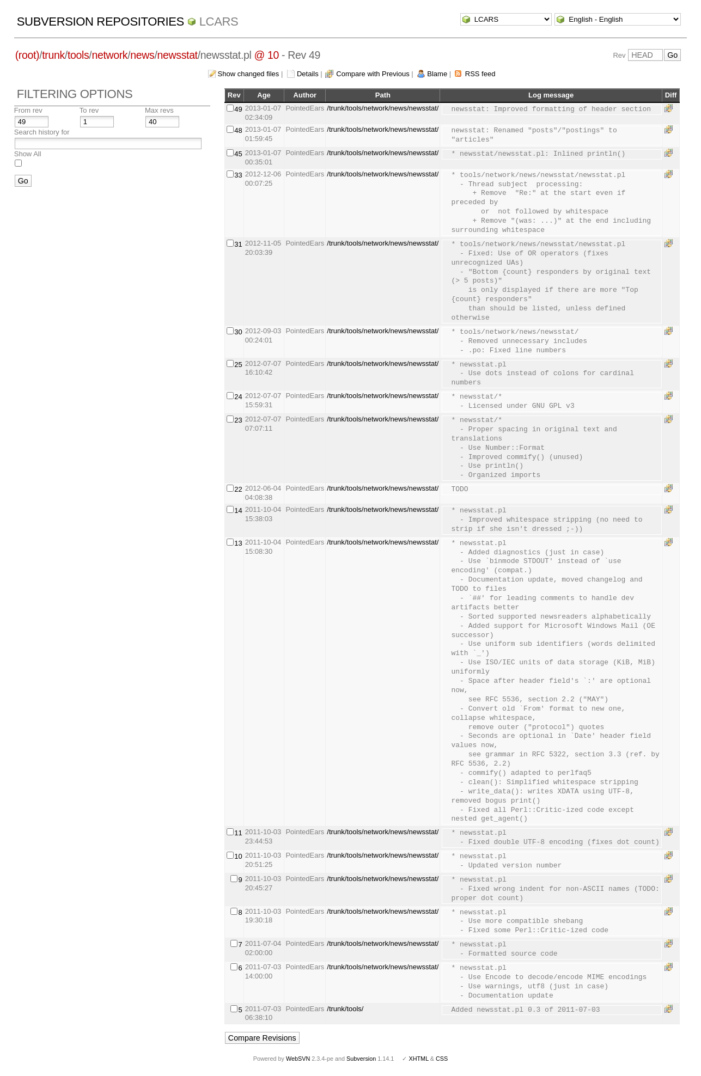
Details (308, 74)
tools (78, 55)
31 (238, 244)
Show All (27, 154)
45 (238, 154)
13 (238, 543)
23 (238, 420)
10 (238, 856)
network (109, 55)
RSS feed (480, 74)
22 (238, 489)
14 (238, 510)
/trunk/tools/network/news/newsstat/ (382, 108)
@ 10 (266, 55)
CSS (442, 1058)
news (142, 55)
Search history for (42, 132)
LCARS (219, 21)
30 (238, 332)
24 (238, 397)
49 (238, 109)
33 (238, 175)
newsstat (177, 55)
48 (238, 130)
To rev (89, 110)
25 (238, 364)
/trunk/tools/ (345, 1009)
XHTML (418, 1058)
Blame (437, 74)
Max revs (159, 110)
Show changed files (248, 74)
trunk (53, 55)
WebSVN (298, 1058)
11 (238, 833)
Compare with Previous (372, 74)
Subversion (361, 1058)
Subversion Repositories (100, 21)
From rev (28, 110)
